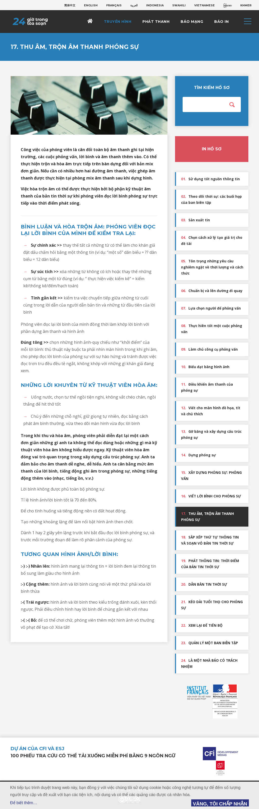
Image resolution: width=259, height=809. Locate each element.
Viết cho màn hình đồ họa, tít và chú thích (210, 411)
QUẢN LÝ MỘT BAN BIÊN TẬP (209, 643)
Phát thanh (155, 21)
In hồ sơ (212, 149)
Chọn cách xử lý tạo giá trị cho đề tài (211, 240)
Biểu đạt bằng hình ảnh (205, 367)
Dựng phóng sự (198, 455)
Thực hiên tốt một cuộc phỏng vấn (211, 328)
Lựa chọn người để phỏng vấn (211, 308)
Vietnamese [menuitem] (204, 5)
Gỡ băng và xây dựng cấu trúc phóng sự (211, 434)
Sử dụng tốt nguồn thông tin (210, 179)
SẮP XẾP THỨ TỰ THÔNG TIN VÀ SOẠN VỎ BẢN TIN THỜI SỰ (210, 540)
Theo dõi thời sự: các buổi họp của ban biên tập (211, 199)
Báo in (221, 21)
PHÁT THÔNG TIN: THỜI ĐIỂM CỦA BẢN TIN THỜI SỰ (210, 564)
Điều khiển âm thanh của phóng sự (207, 387)
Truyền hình (118, 21)
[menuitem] (69, 5)
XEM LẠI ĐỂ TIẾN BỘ (202, 625)
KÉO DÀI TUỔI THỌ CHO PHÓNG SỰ (212, 605)
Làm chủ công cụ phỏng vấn (209, 349)
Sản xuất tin (195, 220)
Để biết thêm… (23, 803)
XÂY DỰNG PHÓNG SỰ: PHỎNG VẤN (211, 475)
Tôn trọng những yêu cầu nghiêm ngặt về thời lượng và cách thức (212, 267)
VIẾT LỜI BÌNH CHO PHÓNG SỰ (211, 496)
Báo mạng (192, 21)
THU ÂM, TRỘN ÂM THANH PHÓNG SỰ (207, 516)
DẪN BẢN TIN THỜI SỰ (204, 584)
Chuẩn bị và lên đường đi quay (212, 291)
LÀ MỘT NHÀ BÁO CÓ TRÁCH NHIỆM (209, 663)
